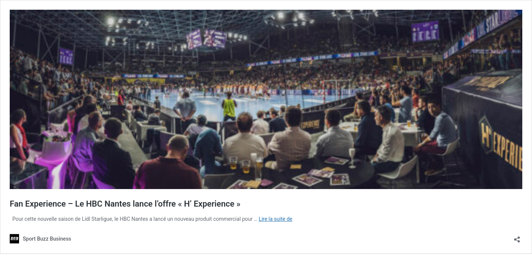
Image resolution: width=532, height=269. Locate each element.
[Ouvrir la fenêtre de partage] (517, 237)
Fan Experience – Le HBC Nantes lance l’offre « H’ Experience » (125, 203)
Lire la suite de (275, 219)
